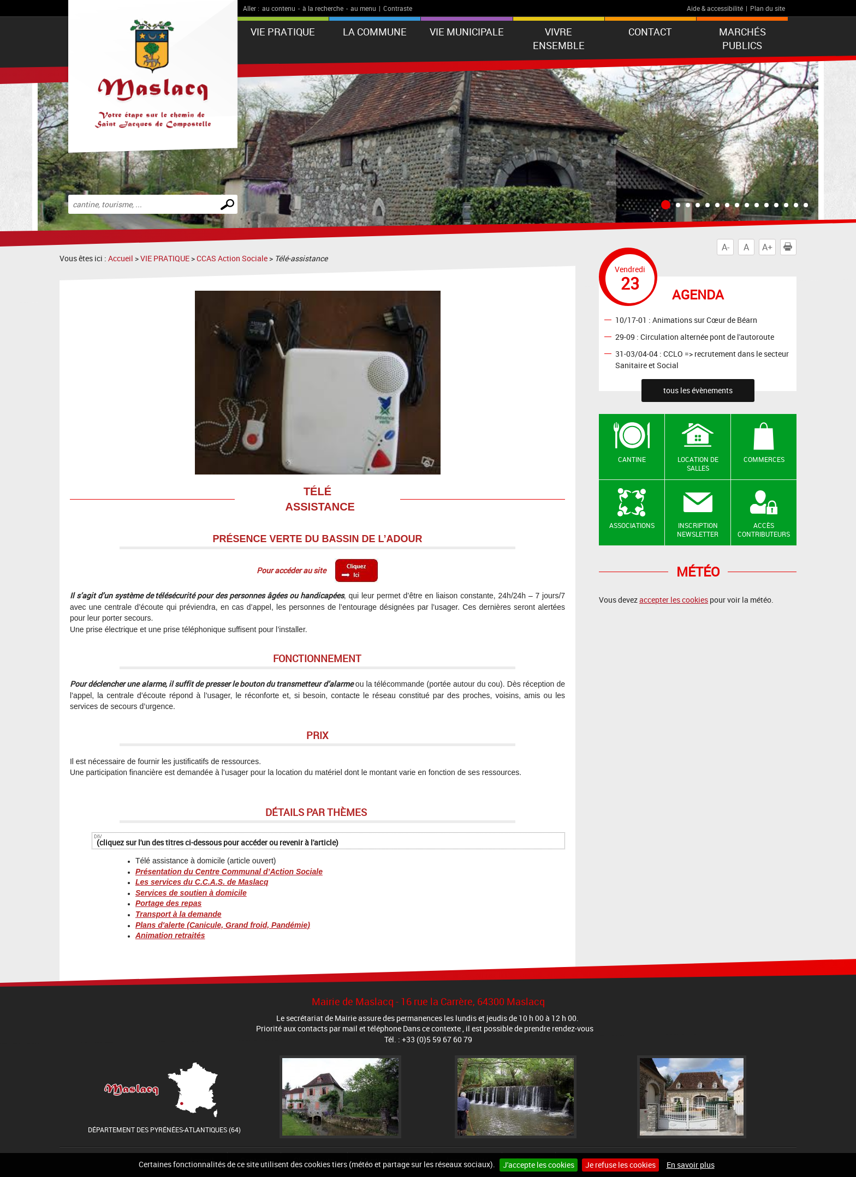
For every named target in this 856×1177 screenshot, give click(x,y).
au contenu (278, 8)
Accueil (120, 258)
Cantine (632, 459)
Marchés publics (742, 38)
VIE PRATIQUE (283, 31)
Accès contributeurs (764, 530)
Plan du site (767, 8)
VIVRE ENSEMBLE (559, 38)
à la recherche (322, 8)
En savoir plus (691, 1165)
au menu (363, 8)
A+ (767, 247)
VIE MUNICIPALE (467, 31)
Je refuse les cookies (620, 1165)
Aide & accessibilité (715, 8)
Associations (632, 525)
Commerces (764, 459)
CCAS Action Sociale (232, 258)
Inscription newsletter (697, 530)
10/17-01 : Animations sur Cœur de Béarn (686, 319)
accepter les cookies (673, 599)
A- (725, 247)
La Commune (375, 31)
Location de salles (697, 464)
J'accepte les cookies (538, 1165)
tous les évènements (698, 390)
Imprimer (789, 247)
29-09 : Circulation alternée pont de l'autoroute (694, 336)
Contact (650, 31)
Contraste (397, 8)
